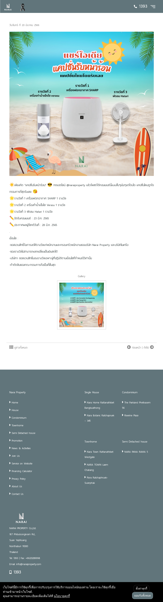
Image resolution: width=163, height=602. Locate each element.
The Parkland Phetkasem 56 (136, 405)
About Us (17, 486)
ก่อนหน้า (134, 347)
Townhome (17, 425)
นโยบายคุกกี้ (62, 596)
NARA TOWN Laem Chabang (96, 467)
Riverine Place (131, 415)
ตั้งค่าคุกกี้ (141, 588)
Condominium (19, 418)
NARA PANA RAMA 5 (136, 452)
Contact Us (17, 494)
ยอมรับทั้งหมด (142, 595)
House (15, 410)
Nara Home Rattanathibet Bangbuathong (99, 405)
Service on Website (22, 463)
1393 (15, 572)
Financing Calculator (22, 471)
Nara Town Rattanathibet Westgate (99, 454)
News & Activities (21, 448)
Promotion (17, 440)
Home (15, 402)
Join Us (16, 456)
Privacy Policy (19, 479)
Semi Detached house (23, 433)
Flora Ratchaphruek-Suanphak (96, 480)
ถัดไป (149, 347)
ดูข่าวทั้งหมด (18, 347)
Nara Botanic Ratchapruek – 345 (99, 418)
